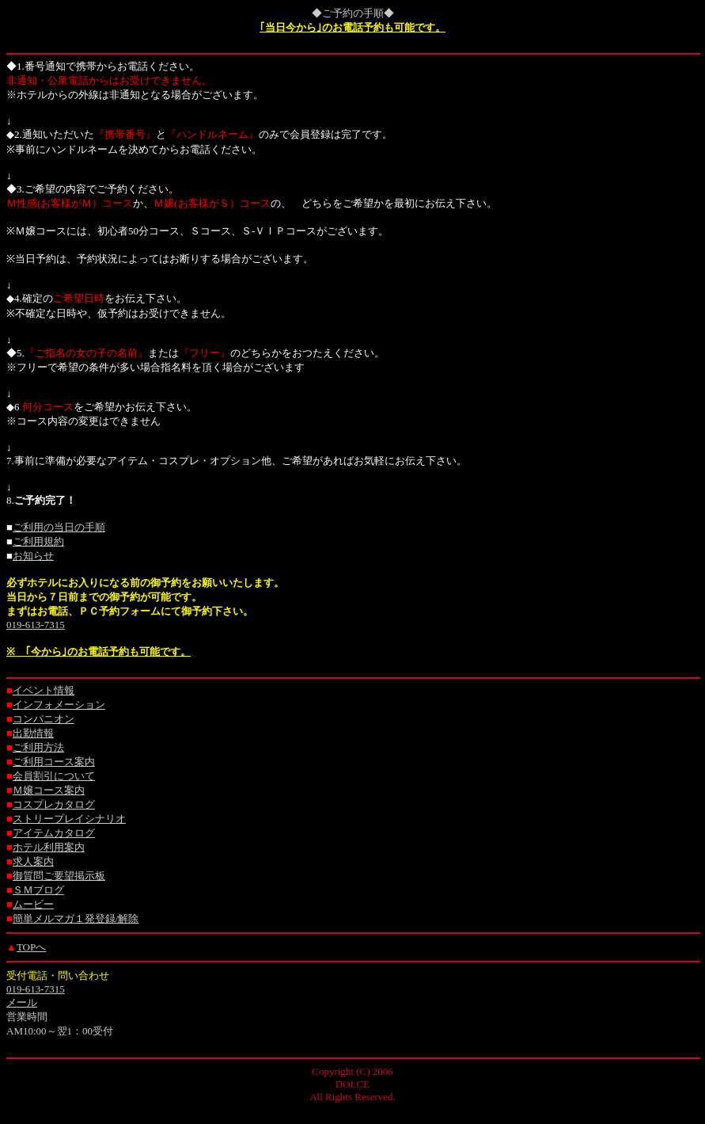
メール (21, 1002)
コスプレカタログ (54, 804)
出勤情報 (33, 733)
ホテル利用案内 (49, 847)
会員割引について (54, 776)
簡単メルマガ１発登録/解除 (76, 918)
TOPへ (31, 947)
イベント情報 (43, 690)
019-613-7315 (35, 625)
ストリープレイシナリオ (69, 819)
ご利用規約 (38, 541)
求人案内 (33, 861)
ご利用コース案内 (54, 762)
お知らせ (33, 556)
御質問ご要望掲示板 (59, 876)
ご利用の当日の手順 (59, 527)
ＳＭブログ (38, 890)
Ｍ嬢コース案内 (49, 790)
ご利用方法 (38, 747)
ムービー (33, 904)
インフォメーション (59, 705)
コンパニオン (43, 719)
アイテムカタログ (54, 833)
